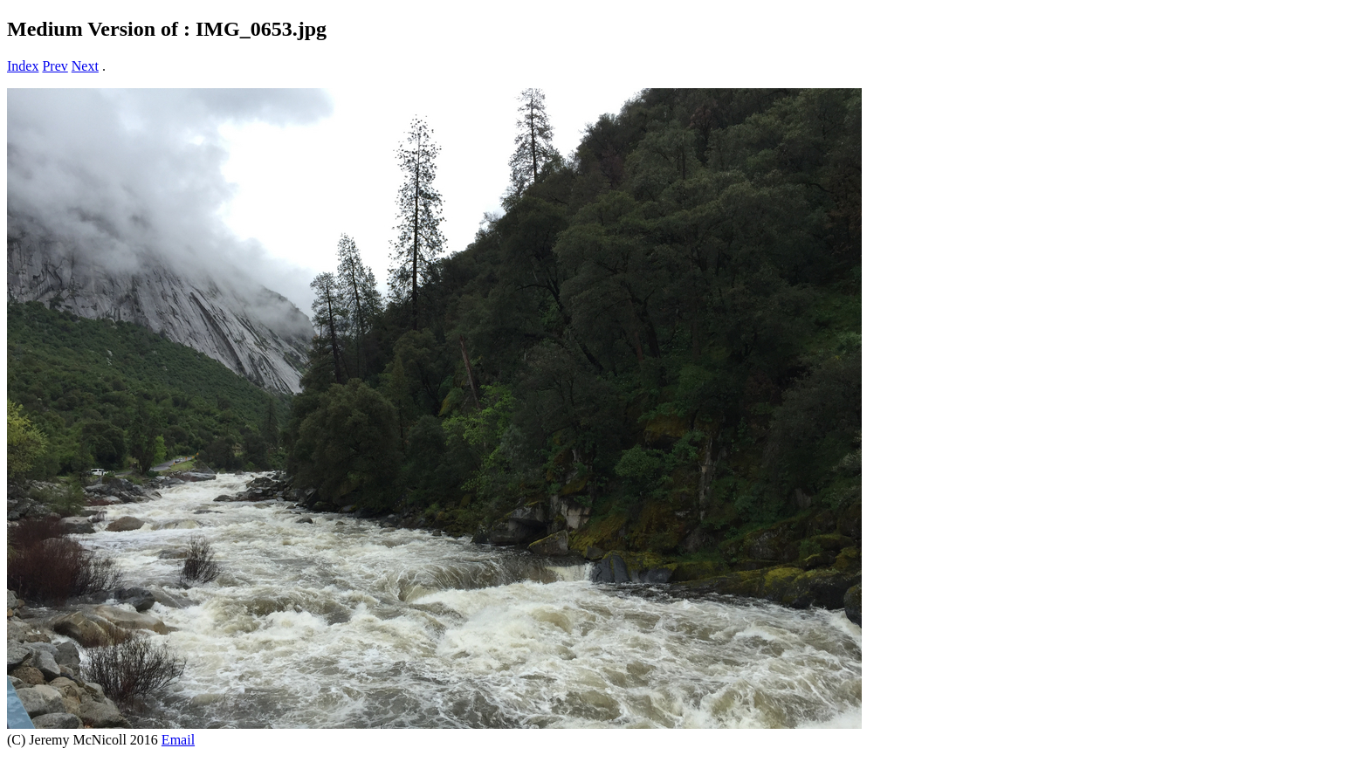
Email (178, 739)
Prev (54, 65)
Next (85, 65)
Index (22, 65)
